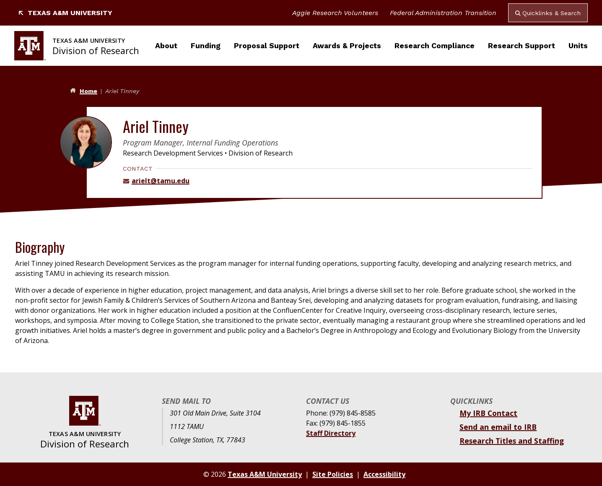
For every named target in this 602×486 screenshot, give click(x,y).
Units (578, 46)
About (166, 46)
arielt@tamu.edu (160, 180)
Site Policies (332, 474)
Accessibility (384, 474)
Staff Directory (330, 433)
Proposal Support (266, 46)
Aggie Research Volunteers (335, 13)
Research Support (521, 46)
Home (88, 91)
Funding (206, 46)
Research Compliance (434, 46)
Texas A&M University (65, 13)
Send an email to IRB (498, 427)
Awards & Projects (347, 46)
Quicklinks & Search (548, 13)
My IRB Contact (488, 413)
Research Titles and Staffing (511, 441)
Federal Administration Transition (443, 13)
